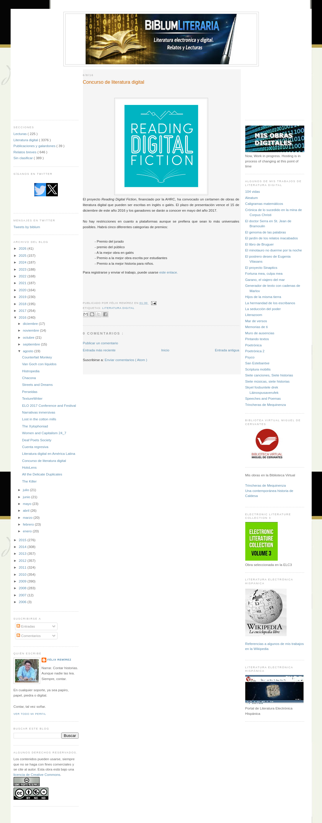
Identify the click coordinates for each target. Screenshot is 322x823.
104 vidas (252, 191)
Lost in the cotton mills (39, 419)
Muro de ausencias (259, 333)
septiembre (32, 344)
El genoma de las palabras (265, 232)
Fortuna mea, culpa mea (264, 273)
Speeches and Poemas (263, 398)
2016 (23, 317)
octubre (29, 337)
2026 (23, 248)
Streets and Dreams (37, 384)
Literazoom (253, 315)
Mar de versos (256, 321)
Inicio (165, 350)
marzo (28, 517)
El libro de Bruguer (259, 244)
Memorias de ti (256, 327)
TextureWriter (32, 398)
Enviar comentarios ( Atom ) (126, 360)
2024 (23, 262)
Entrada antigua (227, 350)
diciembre (31, 323)
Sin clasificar (24, 158)
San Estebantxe (257, 363)
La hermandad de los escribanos (270, 303)
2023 (23, 269)
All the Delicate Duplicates (42, 474)
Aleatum (251, 198)
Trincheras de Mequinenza (265, 404)
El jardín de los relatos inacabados (271, 238)
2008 (23, 588)
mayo (27, 504)
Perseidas (29, 392)
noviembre (31, 330)
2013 (23, 553)
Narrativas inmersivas (38, 412)
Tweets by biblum (27, 227)
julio (26, 490)
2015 (23, 540)
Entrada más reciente (99, 350)
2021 (23, 283)
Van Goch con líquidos (39, 364)
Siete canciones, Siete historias (269, 375)
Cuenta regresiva (35, 447)
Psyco (250, 357)
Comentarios (29, 636)
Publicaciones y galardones (35, 146)
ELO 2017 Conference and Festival (49, 405)
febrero (29, 524)
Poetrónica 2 (255, 351)
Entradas (26, 626)
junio (27, 497)
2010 (23, 574)
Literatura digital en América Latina (48, 453)
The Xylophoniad (35, 426)
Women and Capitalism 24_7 (44, 433)
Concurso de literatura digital (44, 460)
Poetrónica (253, 345)
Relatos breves (25, 152)
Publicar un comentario (100, 343)
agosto (28, 351)
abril (26, 510)
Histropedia (31, 371)
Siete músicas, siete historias (267, 381)
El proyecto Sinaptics (261, 267)
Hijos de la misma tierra (263, 297)
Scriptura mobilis (258, 369)
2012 (23, 560)
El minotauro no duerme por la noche (273, 250)
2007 (23, 595)
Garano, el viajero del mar (265, 280)
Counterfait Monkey (37, 357)
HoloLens (29, 467)
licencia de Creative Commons (37, 774)
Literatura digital (26, 140)
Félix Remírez (59, 659)
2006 (23, 602)
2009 (23, 581)
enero (28, 531)
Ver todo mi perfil (30, 713)
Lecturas (21, 134)
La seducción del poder (263, 309)
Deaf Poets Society (36, 440)
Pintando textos (257, 339)
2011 (23, 567)
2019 (23, 297)
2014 (23, 547)
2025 (23, 255)
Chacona (29, 378)
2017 (23, 310)
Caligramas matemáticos (264, 203)
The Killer (29, 481)
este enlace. (168, 272)
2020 (23, 290)
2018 (23, 304)
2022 (23, 276)
